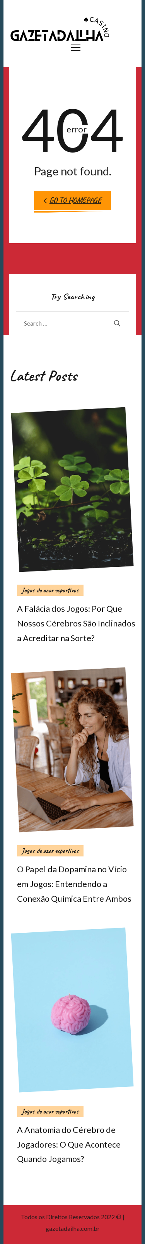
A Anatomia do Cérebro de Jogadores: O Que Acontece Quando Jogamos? (69, 1144)
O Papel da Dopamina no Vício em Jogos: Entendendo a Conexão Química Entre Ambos (74, 884)
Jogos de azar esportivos (50, 590)
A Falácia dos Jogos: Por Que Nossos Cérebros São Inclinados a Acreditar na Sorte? (76, 623)
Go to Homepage (72, 200)
